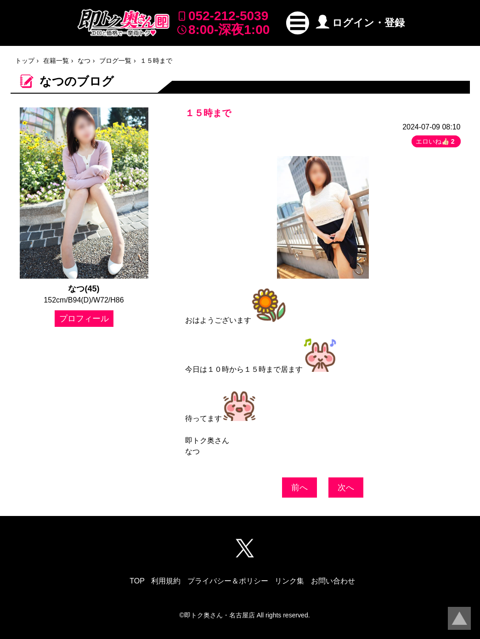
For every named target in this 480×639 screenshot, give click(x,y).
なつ (84, 60)
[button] (298, 22)
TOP (137, 581)
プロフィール (84, 318)
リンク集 (289, 581)
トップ (24, 60)
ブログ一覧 (115, 60)
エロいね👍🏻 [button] (436, 141)
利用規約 (166, 581)
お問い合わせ (333, 581)
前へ (299, 487)
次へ (346, 487)
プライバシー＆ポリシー (227, 581)
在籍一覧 (56, 60)
